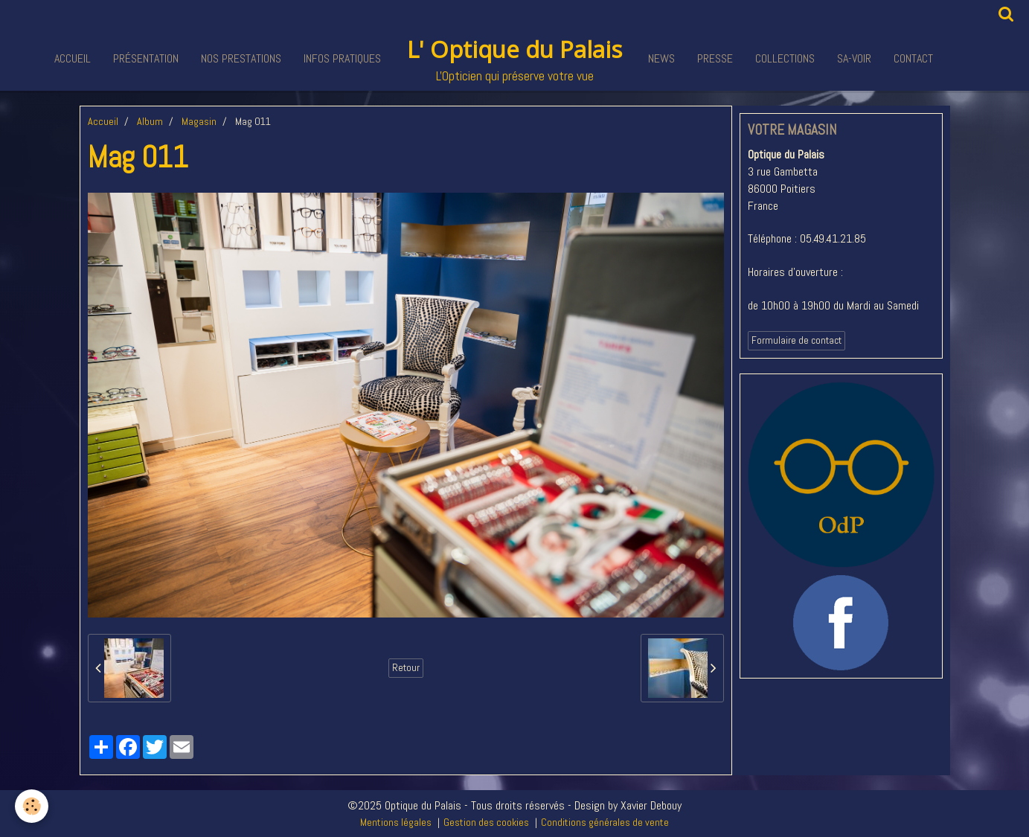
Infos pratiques (342, 58)
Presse (715, 58)
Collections (785, 58)
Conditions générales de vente (605, 822)
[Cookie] (31, 806)
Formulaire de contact (796, 340)
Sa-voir (854, 58)
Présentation (146, 58)
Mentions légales (396, 822)
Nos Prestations (241, 58)
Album (150, 121)
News (661, 58)
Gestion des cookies (486, 822)
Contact (913, 58)
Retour (406, 667)
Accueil (72, 58)
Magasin (199, 121)
